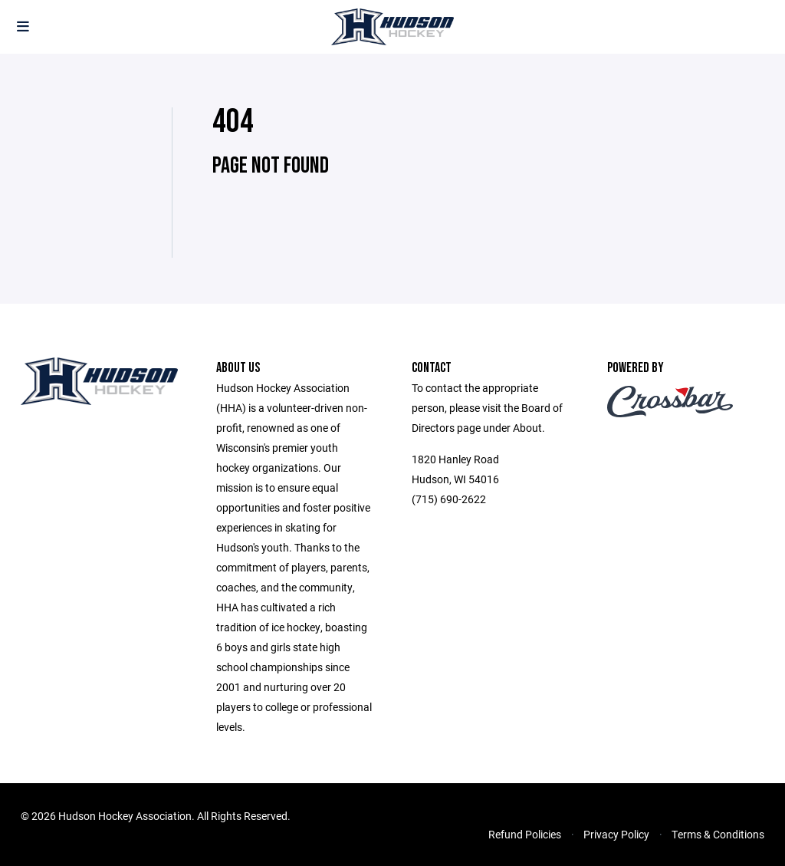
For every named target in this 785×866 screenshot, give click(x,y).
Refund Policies (524, 834)
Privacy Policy (616, 834)
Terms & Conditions (718, 834)
